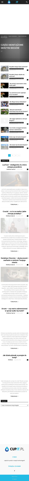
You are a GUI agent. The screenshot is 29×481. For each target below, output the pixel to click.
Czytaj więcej (14, 204)
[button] (27, 2)
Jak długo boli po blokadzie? (17, 102)
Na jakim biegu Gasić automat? (18, 66)
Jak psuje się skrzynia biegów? (18, 145)
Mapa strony (14, 476)
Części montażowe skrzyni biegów (16, 68)
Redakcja (10, 359)
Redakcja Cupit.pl (11, 169)
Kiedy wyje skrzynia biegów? (17, 137)
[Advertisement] (14, 19)
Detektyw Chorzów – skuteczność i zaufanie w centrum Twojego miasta (14, 260)
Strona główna (4, 36)
